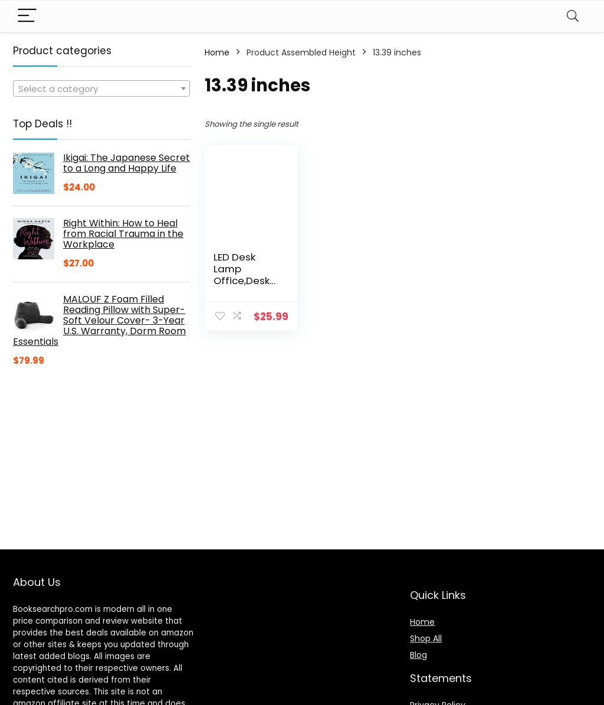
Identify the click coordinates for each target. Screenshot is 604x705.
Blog (418, 655)
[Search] (573, 16)
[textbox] (101, 89)
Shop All (426, 638)
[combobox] (101, 88)
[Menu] (27, 16)
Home (217, 52)
